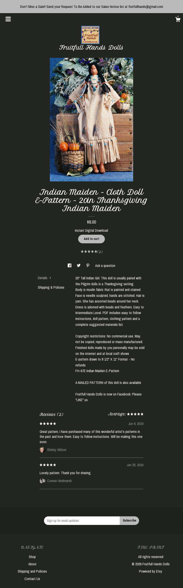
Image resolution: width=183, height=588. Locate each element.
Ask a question (105, 265)
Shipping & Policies (51, 287)
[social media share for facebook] (70, 265)
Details (44, 277)
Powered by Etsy (150, 571)
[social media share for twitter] (79, 265)
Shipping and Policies (32, 571)
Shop (32, 556)
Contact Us (32, 578)
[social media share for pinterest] (88, 265)
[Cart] (177, 20)
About (32, 563)
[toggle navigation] (8, 19)
